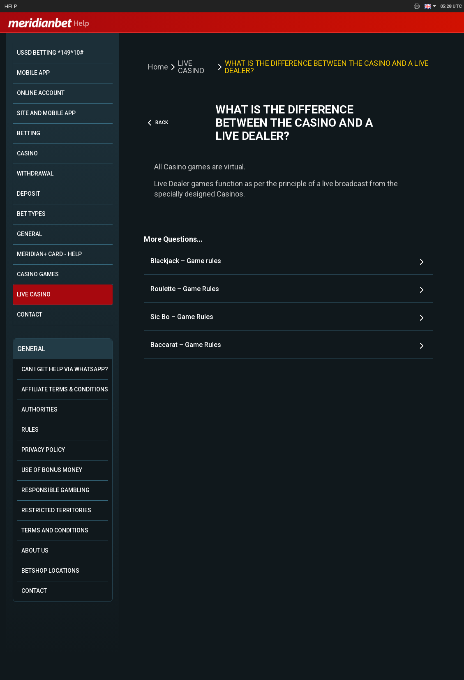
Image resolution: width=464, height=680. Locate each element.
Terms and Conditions (54, 530)
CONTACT (29, 314)
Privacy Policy (43, 449)
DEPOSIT (28, 193)
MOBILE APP (33, 72)
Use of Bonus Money (51, 470)
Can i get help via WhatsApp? (64, 369)
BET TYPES (31, 213)
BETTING (28, 133)
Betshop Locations (50, 570)
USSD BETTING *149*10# (50, 52)
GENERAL (29, 234)
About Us (34, 550)
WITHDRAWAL (35, 173)
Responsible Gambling (55, 490)
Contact (34, 590)
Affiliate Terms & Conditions (64, 389)
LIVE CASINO (34, 294)
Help (11, 6)
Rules (30, 429)
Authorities (39, 409)
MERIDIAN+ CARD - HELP (49, 254)
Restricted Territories (56, 510)
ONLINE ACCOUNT (41, 93)
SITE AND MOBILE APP (46, 113)
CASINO (27, 153)
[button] (430, 6)
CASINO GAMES (38, 274)
